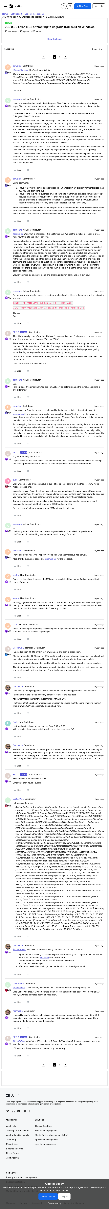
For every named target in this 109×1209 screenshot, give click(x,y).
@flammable (19, 987)
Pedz (15, 722)
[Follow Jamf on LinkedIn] (13, 1111)
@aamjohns (18, 414)
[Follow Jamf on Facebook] (29, 1111)
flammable (18, 686)
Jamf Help (11, 1126)
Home (5, 14)
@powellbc (18, 234)
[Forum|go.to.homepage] (16, 6)
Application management (46, 1139)
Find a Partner (12, 1153)
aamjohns (17, 99)
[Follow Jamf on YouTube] (18, 1111)
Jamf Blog (11, 1139)
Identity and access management (21, 1177)
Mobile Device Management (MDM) (51, 1135)
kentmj (16, 575)
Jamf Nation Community (17, 1135)
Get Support (16, 14)
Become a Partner (14, 1148)
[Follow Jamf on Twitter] (7, 1111)
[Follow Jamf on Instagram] (24, 1111)
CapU (15, 624)
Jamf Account (12, 1158)
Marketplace (12, 1144)
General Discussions (34, 14)
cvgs (15, 480)
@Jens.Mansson (21, 70)
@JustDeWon (19, 949)
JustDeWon (18, 799)
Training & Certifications (17, 1130)
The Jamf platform (43, 1126)
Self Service (12, 1173)
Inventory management (45, 1144)
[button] (5, 7)
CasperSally (18, 648)
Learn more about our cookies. (54, 1190)
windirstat (44, 957)
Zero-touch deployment (46, 1130)
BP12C (16, 332)
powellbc (17, 66)
